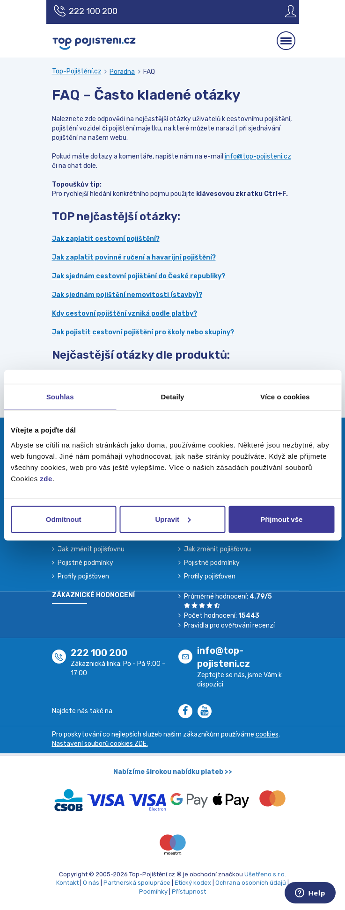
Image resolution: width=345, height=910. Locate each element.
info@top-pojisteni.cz (258, 156)
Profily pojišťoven (83, 576)
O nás (91, 882)
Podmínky (153, 891)
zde (46, 478)
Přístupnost (189, 891)
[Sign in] (284, 11)
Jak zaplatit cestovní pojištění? (106, 239)
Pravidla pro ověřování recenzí (229, 625)
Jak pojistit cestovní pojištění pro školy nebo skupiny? (143, 332)
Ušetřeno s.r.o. (265, 874)
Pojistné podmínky (85, 563)
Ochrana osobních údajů (250, 882)
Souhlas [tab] (60, 397)
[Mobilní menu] (286, 41)
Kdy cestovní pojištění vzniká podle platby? (124, 314)
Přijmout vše (281, 519)
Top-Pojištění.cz (77, 71)
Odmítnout (63, 519)
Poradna (122, 72)
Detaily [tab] (172, 397)
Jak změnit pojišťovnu (91, 549)
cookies (267, 734)
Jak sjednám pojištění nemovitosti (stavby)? (127, 295)
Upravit (173, 519)
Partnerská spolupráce (136, 882)
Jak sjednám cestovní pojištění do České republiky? (138, 276)
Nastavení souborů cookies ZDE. (100, 744)
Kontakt (67, 882)
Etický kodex (193, 882)
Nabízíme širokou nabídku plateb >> (172, 772)
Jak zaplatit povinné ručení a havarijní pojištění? (134, 257)
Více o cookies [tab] (285, 397)
